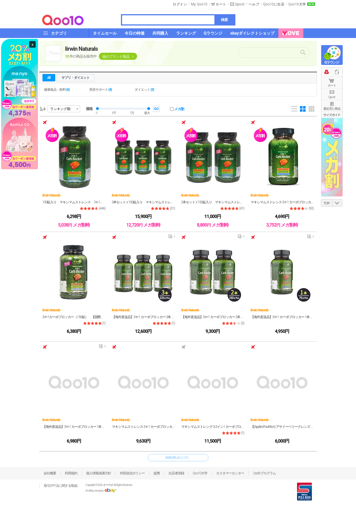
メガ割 (179, 109)
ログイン (180, 4)
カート (332, 85)
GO (156, 109)
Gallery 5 (311, 109)
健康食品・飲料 (57, 90)
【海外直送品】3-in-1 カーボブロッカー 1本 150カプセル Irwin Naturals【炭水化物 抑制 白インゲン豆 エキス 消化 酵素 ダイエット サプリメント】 (74, 427)
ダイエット (144, 90)
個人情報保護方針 (98, 473)
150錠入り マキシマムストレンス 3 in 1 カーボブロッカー (74, 202)
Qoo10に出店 (273, 4)
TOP (326, 203)
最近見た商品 (331, 109)
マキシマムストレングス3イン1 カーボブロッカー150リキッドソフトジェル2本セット (212, 427)
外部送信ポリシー (132, 473)
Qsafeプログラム (264, 473)
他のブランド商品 (115, 56)
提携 (157, 473)
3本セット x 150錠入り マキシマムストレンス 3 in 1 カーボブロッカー (143, 202)
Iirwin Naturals (81, 48)
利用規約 (71, 473)
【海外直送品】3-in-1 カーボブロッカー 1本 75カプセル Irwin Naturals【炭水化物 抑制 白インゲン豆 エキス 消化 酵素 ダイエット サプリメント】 (282, 317)
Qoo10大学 (297, 4)
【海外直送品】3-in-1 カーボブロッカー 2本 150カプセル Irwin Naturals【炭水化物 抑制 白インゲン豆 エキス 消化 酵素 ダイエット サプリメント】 (212, 317)
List (294, 109)
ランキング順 (60, 109)
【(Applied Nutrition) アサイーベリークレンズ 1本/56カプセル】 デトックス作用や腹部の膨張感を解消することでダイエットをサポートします (282, 427)
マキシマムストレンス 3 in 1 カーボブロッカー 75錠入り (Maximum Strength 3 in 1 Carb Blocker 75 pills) (143, 427)
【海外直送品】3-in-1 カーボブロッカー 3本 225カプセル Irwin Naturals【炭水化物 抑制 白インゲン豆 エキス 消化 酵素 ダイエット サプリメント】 (143, 317)
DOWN (337, 202)
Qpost (240, 4)
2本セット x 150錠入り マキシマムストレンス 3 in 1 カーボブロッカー (212, 202)
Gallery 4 (303, 109)
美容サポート (100, 90)
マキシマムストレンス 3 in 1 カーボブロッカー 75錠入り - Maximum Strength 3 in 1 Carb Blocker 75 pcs (282, 202)
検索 (224, 20)
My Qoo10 (199, 4)
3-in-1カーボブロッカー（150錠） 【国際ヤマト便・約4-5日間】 (74, 317)
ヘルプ (254, 4)
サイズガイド (331, 115)
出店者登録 (176, 473)
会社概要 (50, 473)
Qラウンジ (332, 62)
